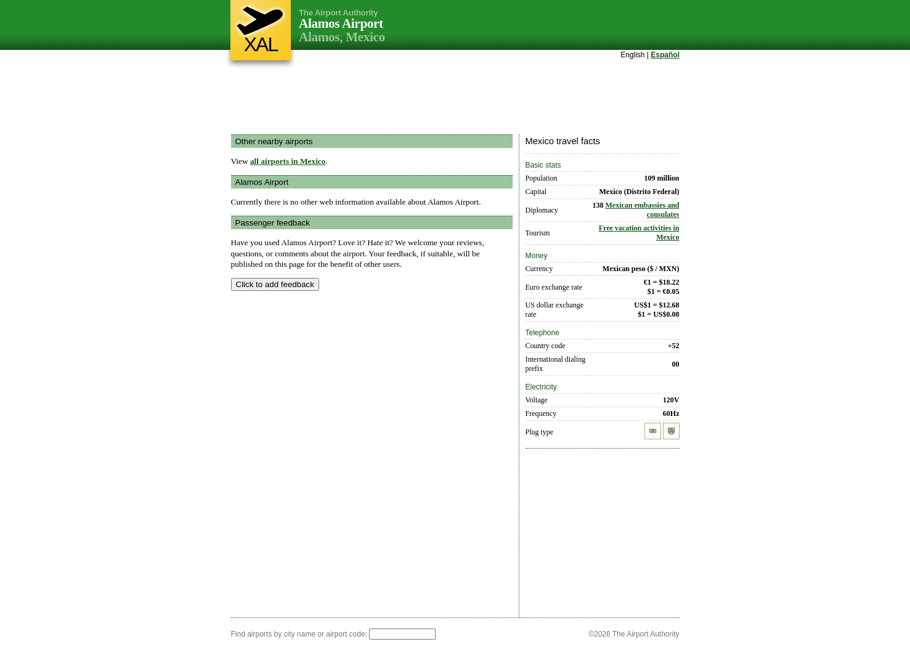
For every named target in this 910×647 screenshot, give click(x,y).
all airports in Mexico (288, 161)
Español (665, 55)
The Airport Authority (338, 12)
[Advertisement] (455, 98)
